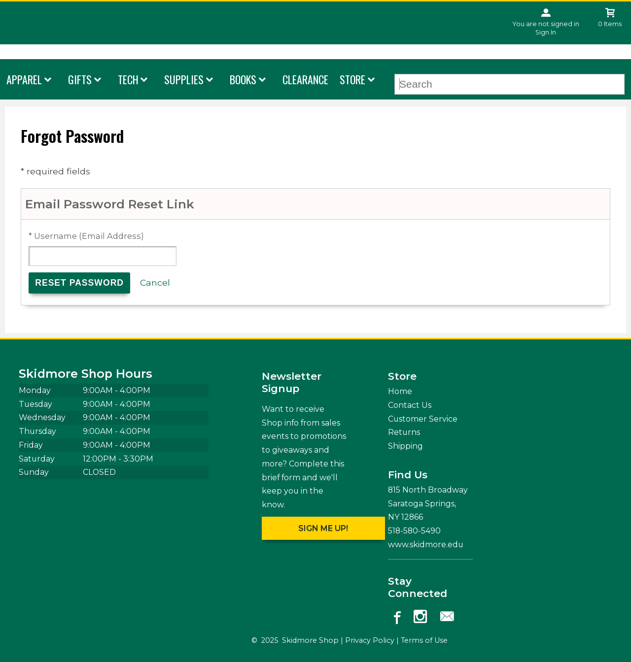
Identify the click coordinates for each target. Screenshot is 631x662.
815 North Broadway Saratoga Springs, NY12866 (428, 503)
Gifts (80, 79)
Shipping (405, 446)
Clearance (305, 79)
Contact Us (409, 405)
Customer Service (422, 419)
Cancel (155, 282)
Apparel (24, 79)
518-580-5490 (414, 530)
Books (243, 79)
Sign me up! (323, 528)
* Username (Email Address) (86, 236)
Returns (404, 432)
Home (400, 391)
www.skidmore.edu (425, 544)
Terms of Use (424, 640)
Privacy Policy (369, 640)
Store (352, 79)
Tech (128, 79)
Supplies (184, 79)
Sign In (545, 32)
